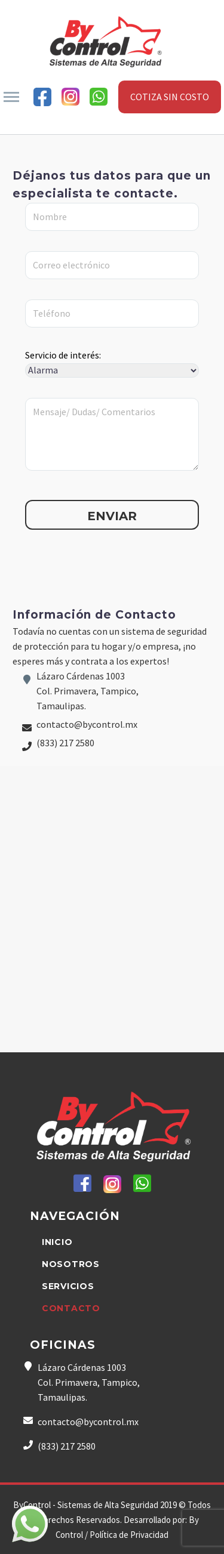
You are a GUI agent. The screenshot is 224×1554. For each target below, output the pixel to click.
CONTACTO (71, 1308)
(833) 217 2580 (65, 743)
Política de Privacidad (129, 1534)
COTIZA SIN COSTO (169, 97)
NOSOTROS (71, 1264)
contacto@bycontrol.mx (86, 724)
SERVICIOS (68, 1286)
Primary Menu (11, 97)
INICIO (57, 1242)
